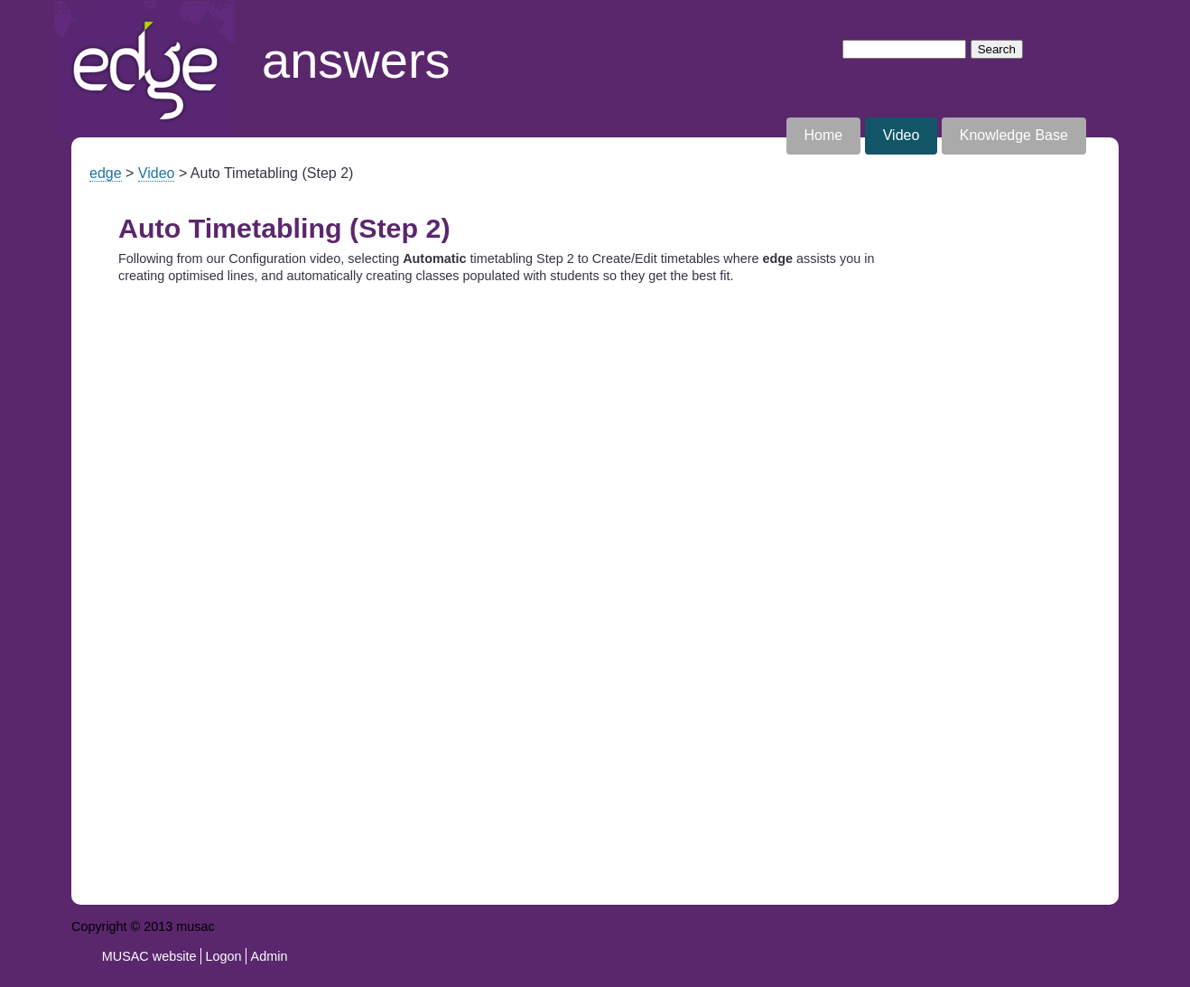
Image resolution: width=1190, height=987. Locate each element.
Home (73, 9)
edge (105, 173)
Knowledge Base (1014, 135)
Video (901, 135)
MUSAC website (149, 956)
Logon (224, 956)
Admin (269, 956)
